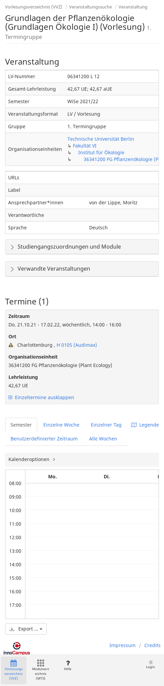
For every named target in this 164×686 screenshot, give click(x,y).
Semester (21, 424)
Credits (152, 645)
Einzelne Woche (61, 424)
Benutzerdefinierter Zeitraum (44, 438)
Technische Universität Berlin (100, 139)
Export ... (25, 628)
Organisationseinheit (33, 356)
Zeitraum (19, 316)
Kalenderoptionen (29, 459)
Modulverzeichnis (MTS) (40, 670)
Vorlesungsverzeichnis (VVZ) (33, 7)
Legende (145, 424)
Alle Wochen (103, 438)
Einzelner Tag (106, 424)
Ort (12, 336)
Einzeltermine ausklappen (41, 397)
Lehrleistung (23, 377)
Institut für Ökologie (101, 152)
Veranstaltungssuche (90, 7)
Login (150, 664)
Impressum (122, 645)
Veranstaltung (133, 7)
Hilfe (67, 665)
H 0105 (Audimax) (76, 345)
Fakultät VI (85, 145)
